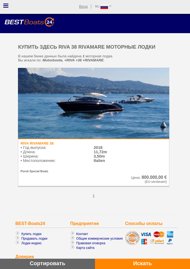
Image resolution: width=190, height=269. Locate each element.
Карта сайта (85, 248)
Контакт (82, 234)
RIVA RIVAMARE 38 (36, 143)
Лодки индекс (31, 243)
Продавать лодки (34, 238)
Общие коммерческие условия (99, 238)
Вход (83, 6)
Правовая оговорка (90, 243)
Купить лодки (31, 234)
